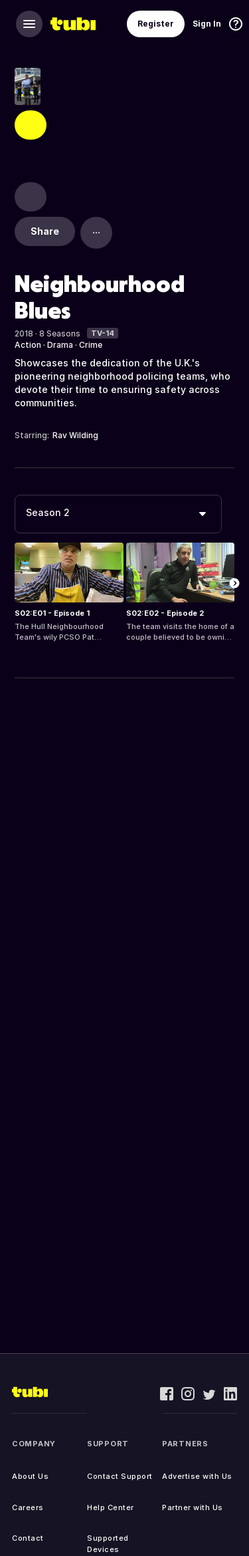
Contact (28, 1538)
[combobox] (118, 514)
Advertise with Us (197, 1476)
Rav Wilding (75, 435)
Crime (90, 345)
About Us (30, 1476)
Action (28, 345)
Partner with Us (192, 1507)
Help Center (110, 1507)
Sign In (207, 24)
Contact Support (120, 1476)
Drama (60, 345)
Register (155, 24)
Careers (28, 1507)
